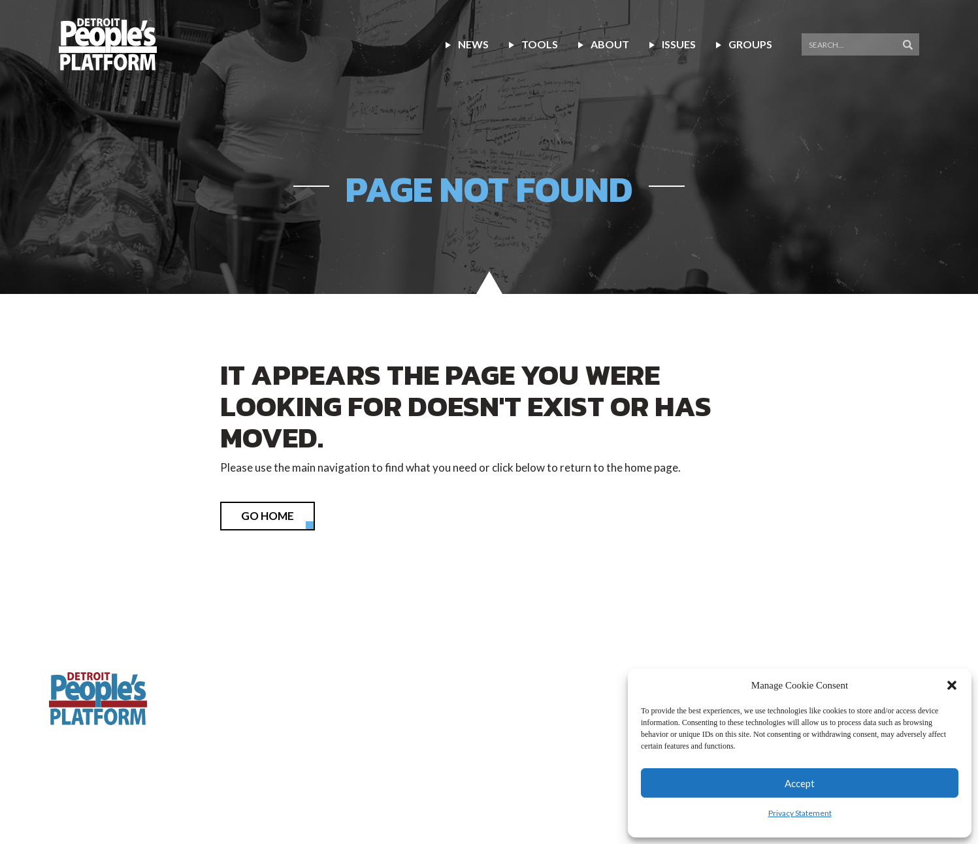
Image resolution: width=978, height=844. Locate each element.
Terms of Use (386, 791)
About (610, 44)
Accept (800, 783)
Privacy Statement (800, 813)
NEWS (473, 44)
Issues (679, 44)
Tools (539, 44)
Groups (750, 44)
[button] (951, 685)
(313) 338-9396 (639, 650)
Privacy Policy (306, 791)
